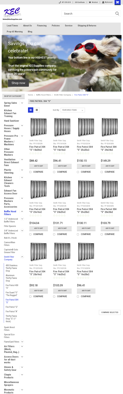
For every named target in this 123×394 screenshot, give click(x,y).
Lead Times (12, 25)
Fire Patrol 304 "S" (12, 301)
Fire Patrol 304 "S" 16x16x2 (61, 148)
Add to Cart (38, 166)
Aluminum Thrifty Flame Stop (11, 278)
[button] (18, 83)
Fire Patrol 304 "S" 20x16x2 (37, 273)
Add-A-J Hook (10, 238)
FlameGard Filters (11, 341)
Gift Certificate (79, 2)
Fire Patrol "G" (12, 307)
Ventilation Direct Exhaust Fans (11, 162)
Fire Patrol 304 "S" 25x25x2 (85, 148)
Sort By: (56, 110)
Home (30, 95)
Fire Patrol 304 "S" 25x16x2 (37, 211)
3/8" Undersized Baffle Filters (11, 232)
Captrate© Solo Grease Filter (11, 251)
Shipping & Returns (87, 25)
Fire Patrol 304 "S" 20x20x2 (109, 211)
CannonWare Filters (9, 243)
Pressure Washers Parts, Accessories (10, 202)
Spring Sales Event (10, 104)
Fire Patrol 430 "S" (12, 286)
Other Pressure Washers (9, 152)
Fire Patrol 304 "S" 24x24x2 (109, 148)
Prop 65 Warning (15, 31)
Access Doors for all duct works (11, 359)
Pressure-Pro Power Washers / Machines (11, 140)
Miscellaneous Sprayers (11, 383)
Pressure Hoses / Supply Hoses (11, 128)
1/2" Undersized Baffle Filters (11, 220)
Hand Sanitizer (11, 120)
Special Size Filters (9, 336)
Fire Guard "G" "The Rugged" (12, 294)
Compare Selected (109, 312)
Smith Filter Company (9, 258)
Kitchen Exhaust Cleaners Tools (8, 181)
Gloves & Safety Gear (10, 368)
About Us (27, 25)
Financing (42, 25)
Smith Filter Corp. (36, 141)
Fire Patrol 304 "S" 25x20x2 (85, 211)
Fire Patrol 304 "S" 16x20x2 (85, 273)
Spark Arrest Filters (9, 328)
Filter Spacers (10, 226)
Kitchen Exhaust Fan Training (10, 113)
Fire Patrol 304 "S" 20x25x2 (61, 211)
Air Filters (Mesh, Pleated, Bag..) (11, 349)
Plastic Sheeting (8, 171)
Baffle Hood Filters (10, 213)
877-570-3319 (64, 2)
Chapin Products (8, 376)
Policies (56, 25)
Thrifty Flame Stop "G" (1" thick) (11, 319)
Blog (30, 31)
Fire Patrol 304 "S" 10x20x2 (37, 148)
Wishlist (93, 2)
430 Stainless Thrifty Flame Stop (11, 268)
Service (68, 25)
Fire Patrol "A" (12, 311)
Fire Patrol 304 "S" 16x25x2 (61, 273)
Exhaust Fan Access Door (10, 192)
